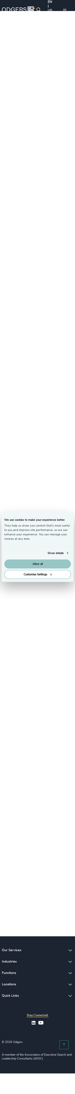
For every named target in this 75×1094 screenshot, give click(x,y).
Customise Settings (38, 574)
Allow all (37, 564)
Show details (56, 553)
